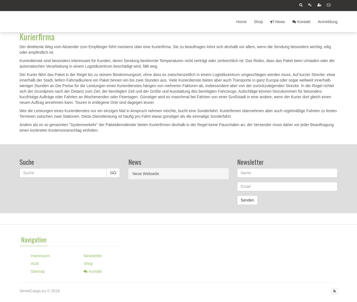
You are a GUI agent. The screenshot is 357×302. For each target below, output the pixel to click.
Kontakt (301, 21)
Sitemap (38, 271)
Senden (247, 200)
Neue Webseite (145, 173)
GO (113, 173)
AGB (35, 263)
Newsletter (93, 256)
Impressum (40, 256)
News (277, 21)
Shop (258, 21)
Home (241, 21)
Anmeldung (327, 21)
